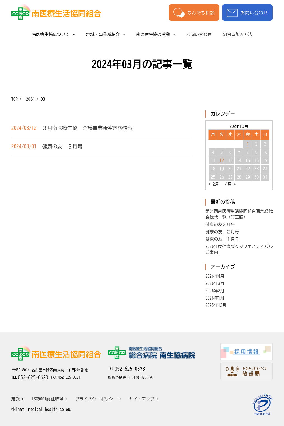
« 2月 (213, 184)
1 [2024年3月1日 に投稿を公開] (247, 144)
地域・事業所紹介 (105, 34)
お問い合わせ (247, 13)
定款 (17, 399)
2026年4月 (214, 276)
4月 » (230, 184)
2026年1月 (214, 298)
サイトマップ (143, 399)
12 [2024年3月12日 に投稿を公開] (221, 160)
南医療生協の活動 (155, 34)
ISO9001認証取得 (49, 399)
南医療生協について (53, 34)
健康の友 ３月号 (62, 146)
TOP (14, 99)
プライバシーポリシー (98, 399)
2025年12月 (215, 305)
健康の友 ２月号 (222, 232)
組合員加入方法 (237, 34)
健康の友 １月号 (222, 239)
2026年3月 (214, 283)
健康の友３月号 (220, 224)
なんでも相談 (194, 12)
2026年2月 (214, 291)
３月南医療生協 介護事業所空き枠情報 (87, 127)
